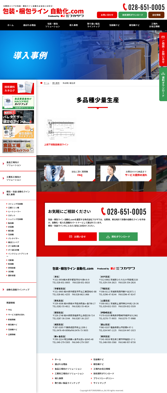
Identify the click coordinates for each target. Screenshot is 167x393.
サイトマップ (99, 382)
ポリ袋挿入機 (13, 246)
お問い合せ (80, 236)
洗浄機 (11, 271)
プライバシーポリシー (103, 378)
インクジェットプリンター (17, 255)
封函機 (11, 226)
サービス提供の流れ (16, 314)
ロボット (11, 215)
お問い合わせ (107, 14)
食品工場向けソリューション (68, 368)
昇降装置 (11, 267)
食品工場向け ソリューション (13, 164)
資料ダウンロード (120, 236)
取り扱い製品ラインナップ (93, 25)
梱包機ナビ (134, 25)
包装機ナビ (114, 25)
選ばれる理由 (29, 25)
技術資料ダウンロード (132, 14)
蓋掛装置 (11, 275)
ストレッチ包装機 (15, 204)
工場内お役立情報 (154, 25)
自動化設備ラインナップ (17, 289)
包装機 (11, 234)
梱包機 (11, 230)
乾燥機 (11, 264)
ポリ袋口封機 (13, 250)
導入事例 (73, 25)
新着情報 (11, 319)
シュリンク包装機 (15, 219)
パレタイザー (13, 238)
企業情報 (11, 334)
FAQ (10, 309)
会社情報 (156, 14)
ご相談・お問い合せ (163, 51)
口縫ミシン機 (13, 207)
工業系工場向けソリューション (69, 373)
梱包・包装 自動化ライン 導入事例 (18, 193)
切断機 (11, 260)
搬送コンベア (13, 242)
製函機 (11, 223)
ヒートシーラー (14, 211)
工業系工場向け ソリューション (13, 178)
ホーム (10, 25)
